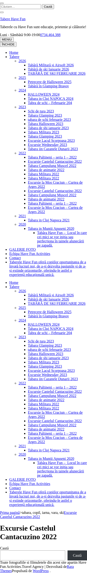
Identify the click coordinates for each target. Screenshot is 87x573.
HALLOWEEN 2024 (43, 94)
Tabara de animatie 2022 (46, 170)
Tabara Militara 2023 (43, 132)
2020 (22, 224)
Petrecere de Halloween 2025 (49, 82)
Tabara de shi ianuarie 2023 (48, 128)
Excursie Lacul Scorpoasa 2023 (51, 140)
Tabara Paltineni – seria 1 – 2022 (52, 157)
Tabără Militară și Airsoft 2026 (51, 65)
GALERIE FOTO (22, 249)
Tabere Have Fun (13, 19)
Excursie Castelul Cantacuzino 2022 (55, 161)
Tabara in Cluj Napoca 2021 (49, 220)
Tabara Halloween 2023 (45, 124)
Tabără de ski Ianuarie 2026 (48, 69)
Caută (4, 548)
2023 (22, 107)
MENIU (7, 39)
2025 (22, 78)
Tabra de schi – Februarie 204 (50, 103)
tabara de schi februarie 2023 (49, 120)
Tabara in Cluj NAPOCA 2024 (50, 99)
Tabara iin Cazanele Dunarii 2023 (53, 149)
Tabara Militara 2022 (43, 174)
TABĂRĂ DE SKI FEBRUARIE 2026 (57, 73)
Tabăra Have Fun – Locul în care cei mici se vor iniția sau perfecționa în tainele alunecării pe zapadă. (62, 239)
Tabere (14, 57)
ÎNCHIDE (8, 44)
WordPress (41, 571)
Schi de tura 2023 (41, 111)
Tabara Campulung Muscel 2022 (52, 166)
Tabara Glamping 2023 (45, 115)
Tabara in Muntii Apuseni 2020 (51, 229)
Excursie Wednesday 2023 (47, 145)
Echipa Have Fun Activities (29, 254)
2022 (22, 153)
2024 (22, 90)
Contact (15, 258)
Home (13, 52)
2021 (22, 216)
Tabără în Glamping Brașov (48, 86)
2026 (22, 61)
